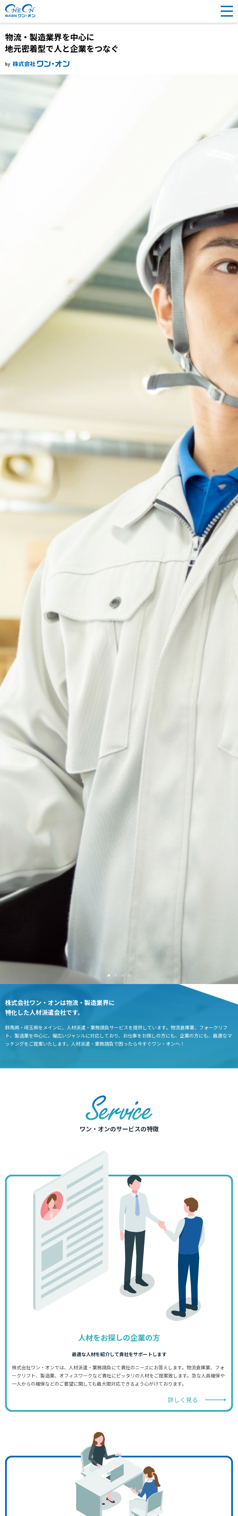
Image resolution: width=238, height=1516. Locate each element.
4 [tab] (129, 975)
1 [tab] (109, 975)
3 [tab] (122, 975)
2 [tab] (115, 975)
